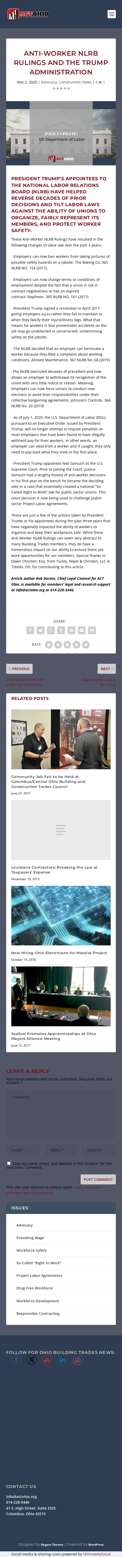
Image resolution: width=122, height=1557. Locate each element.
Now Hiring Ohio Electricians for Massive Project (59, 953)
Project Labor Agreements (39, 1275)
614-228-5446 (17, 1502)
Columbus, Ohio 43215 (26, 1513)
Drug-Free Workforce (34, 1288)
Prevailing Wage (30, 1237)
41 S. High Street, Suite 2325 (31, 1508)
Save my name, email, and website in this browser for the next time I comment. (58, 1165)
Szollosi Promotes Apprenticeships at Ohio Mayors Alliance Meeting (53, 1036)
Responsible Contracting (38, 1313)
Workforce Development (37, 1300)
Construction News (75, 82)
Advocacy (49, 82)
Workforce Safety (31, 1250)
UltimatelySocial (97, 1554)
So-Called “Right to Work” (38, 1262)
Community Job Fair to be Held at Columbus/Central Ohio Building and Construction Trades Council (48, 781)
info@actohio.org (21, 1496)
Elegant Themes (52, 1544)
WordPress (96, 1544)
